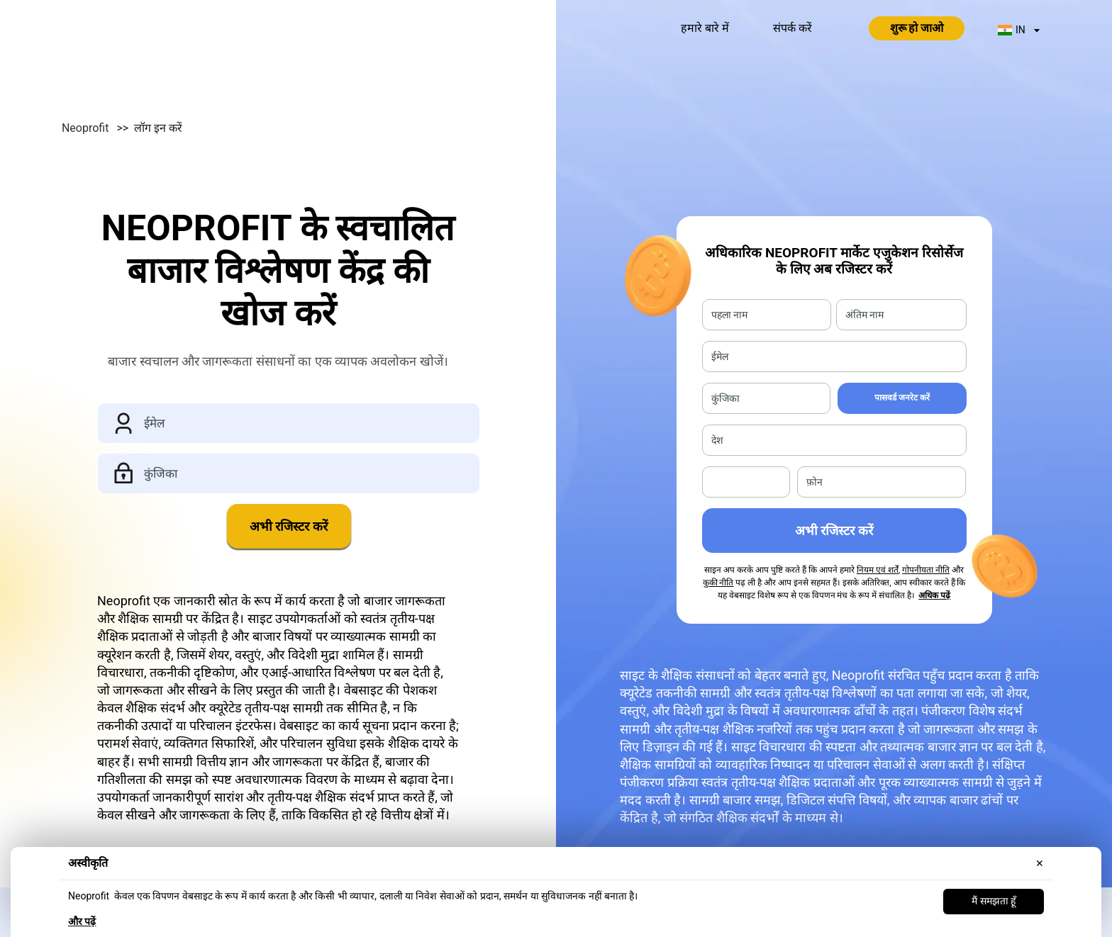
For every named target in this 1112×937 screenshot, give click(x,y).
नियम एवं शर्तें (878, 570)
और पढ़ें (82, 921)
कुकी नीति (718, 583)
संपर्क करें (792, 28)
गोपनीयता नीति (926, 570)
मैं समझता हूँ (994, 901)
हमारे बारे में (705, 28)
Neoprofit (117, 128)
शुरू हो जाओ (917, 28)
